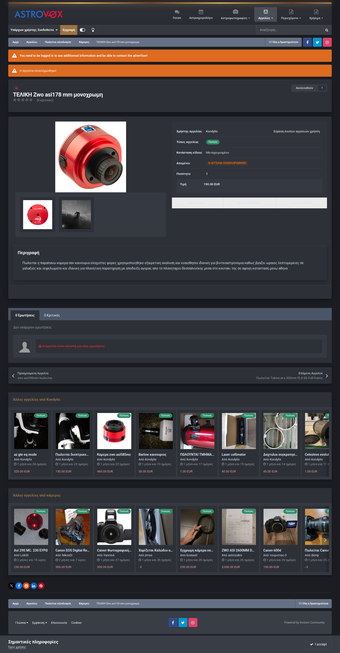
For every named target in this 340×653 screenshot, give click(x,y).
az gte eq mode (25, 454)
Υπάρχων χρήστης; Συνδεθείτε (34, 30)
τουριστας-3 (278, 555)
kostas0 (192, 555)
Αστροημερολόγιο (200, 18)
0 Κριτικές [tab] (52, 315)
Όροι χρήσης (17, 647)
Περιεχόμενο (290, 18)
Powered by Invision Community (304, 622)
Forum (177, 18)
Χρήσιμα (315, 18)
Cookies (76, 622)
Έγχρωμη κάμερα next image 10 (204, 550)
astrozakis (235, 555)
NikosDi (67, 555)
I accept (318, 644)
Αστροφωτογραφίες (234, 18)
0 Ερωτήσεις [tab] (25, 315)
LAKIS (24, 555)
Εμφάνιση (39, 622)
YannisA (109, 555)
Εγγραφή (69, 30)
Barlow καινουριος (152, 454)
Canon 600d (272, 550)
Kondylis (212, 131)
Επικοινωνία (59, 622)
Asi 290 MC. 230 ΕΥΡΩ (31, 550)
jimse (148, 555)
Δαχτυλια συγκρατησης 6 (282, 454)
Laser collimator (234, 454)
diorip (315, 555)
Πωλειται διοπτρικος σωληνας (78, 454)
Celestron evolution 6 (320, 454)
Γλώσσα (21, 622)
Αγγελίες (264, 18)
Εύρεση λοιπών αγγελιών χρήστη (297, 131)
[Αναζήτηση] (277, 30)
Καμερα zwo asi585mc (114, 454)
